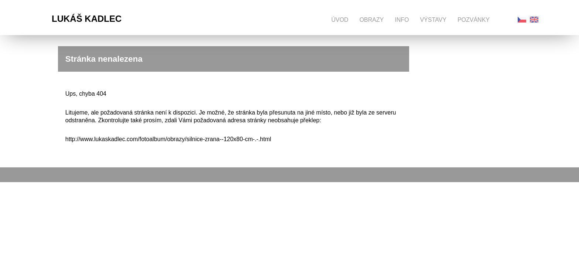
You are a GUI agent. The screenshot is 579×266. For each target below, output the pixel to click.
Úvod (339, 20)
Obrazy (371, 20)
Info (402, 20)
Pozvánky (474, 20)
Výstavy (433, 20)
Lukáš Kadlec (86, 19)
